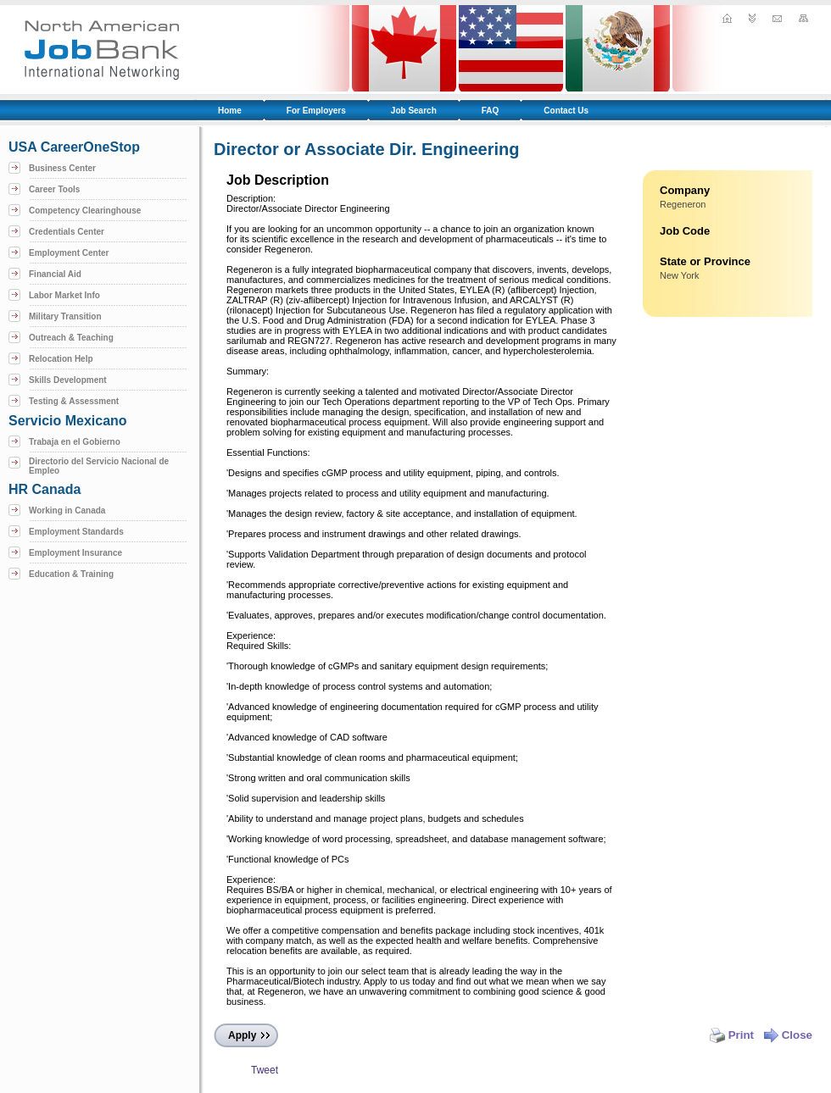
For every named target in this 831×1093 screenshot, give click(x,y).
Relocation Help (61, 358)
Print (732, 1035)
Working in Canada (67, 510)
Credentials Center (66, 231)
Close (787, 1035)
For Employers (316, 110)
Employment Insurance (75, 553)
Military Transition (65, 316)
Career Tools (54, 189)
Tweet (264, 1070)
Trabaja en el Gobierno (74, 442)
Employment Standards (76, 531)
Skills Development (68, 380)
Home (230, 110)
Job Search (414, 110)
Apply (242, 1035)
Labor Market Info (64, 295)
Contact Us (566, 110)
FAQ (490, 110)
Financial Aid (55, 274)
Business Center (62, 168)
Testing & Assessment (74, 401)
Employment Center (69, 253)
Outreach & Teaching (71, 337)
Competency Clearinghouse (85, 210)
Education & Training (71, 574)
